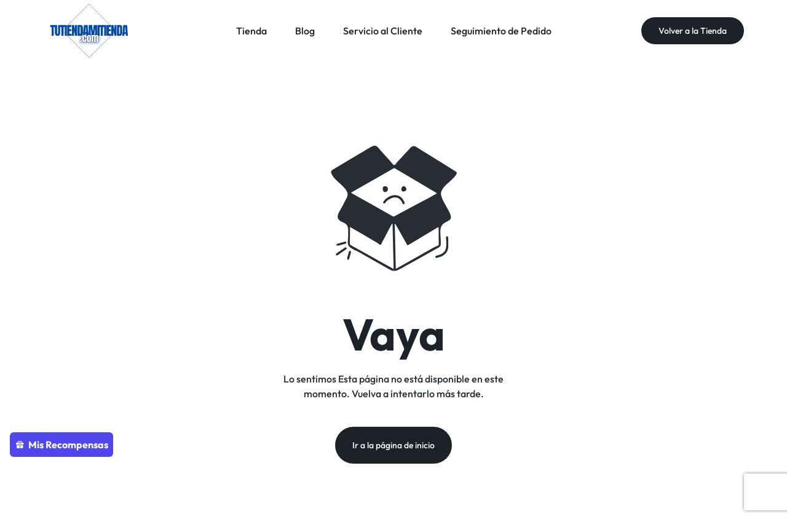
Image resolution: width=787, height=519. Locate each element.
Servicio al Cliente (382, 31)
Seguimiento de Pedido (501, 31)
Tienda (251, 31)
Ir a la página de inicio (393, 445)
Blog (305, 31)
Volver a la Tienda (692, 30)
